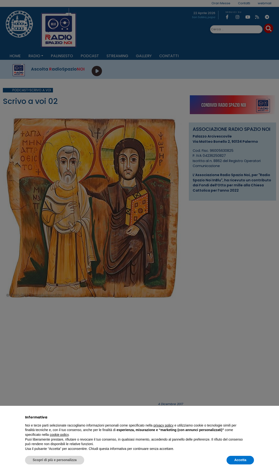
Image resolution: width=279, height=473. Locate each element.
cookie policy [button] (59, 435)
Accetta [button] (240, 460)
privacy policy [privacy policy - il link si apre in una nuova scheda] (164, 425)
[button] (251, 417)
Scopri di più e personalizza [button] (55, 460)
